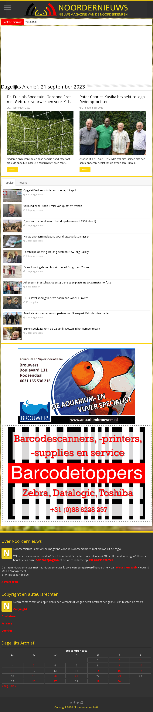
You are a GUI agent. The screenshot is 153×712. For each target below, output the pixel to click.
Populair (9, 182)
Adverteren (10, 582)
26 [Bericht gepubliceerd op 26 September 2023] (33, 681)
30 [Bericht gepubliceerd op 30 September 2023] (119, 681)
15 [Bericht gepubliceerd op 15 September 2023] (97, 670)
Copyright (20, 609)
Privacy (7, 623)
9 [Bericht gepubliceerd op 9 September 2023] (119, 665)
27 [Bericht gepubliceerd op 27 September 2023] (55, 681)
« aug (5, 686)
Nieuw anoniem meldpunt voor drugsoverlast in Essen (54, 21)
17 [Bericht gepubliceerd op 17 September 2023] (140, 670)
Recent (23, 182)
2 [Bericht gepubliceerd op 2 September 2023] (119, 660)
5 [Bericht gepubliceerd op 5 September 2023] (34, 665)
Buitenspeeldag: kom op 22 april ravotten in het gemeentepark (61, 328)
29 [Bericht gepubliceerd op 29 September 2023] (97, 681)
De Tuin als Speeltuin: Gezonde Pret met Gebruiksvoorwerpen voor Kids (39, 99)
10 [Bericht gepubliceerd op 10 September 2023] (140, 665)
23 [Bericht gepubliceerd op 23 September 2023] (119, 676)
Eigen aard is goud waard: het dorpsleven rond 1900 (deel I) (59, 221)
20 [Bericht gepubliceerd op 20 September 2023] (55, 676)
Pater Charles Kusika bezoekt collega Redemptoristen (112, 99)
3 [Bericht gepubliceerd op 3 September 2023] (140, 660)
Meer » (12, 169)
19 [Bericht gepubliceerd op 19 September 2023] (33, 676)
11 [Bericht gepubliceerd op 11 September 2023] (12, 670)
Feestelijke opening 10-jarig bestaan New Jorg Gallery (56, 252)
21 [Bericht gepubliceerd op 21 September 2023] (76, 676)
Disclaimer (9, 616)
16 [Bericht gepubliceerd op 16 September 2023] (119, 670)
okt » (13, 686)
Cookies (7, 630)
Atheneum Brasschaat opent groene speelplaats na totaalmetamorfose (67, 282)
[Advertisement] (76, 54)
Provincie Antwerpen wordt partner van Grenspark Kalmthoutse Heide (66, 313)
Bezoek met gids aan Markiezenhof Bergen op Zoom (56, 267)
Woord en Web (126, 567)
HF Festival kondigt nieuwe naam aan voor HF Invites (55, 298)
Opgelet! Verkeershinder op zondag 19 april (49, 190)
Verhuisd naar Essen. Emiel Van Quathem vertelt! (53, 206)
